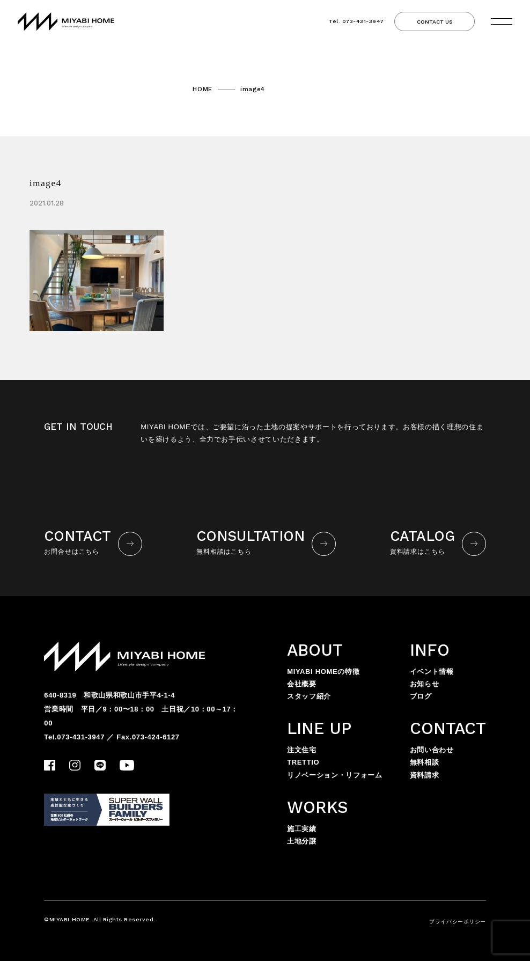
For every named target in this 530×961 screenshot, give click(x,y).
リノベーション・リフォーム (334, 775)
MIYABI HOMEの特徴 (323, 671)
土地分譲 (301, 841)
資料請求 (424, 775)
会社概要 (301, 684)
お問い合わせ (432, 750)
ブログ (421, 696)
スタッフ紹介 (309, 696)
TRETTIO (303, 762)
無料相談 (424, 762)
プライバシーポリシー (457, 922)
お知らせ (424, 684)
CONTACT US (435, 21)
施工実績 (301, 829)
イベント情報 (432, 671)
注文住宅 (301, 750)
